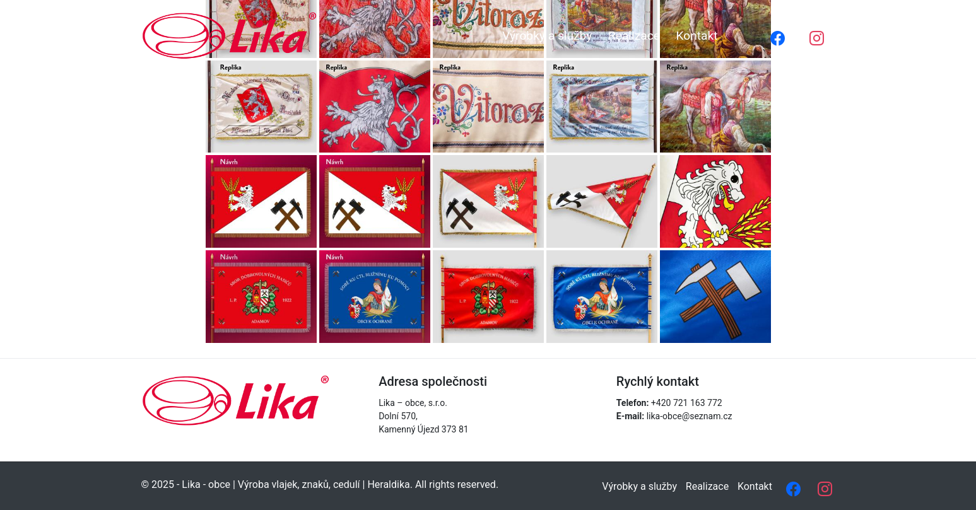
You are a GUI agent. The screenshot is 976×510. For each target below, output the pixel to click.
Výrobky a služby (547, 35)
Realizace (634, 35)
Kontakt (696, 35)
